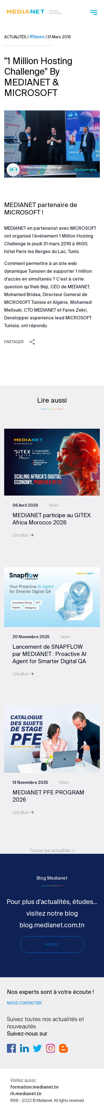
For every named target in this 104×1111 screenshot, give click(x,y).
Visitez (52, 944)
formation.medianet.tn (34, 1086)
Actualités (15, 37)
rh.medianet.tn (25, 1093)
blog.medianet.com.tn (52, 924)
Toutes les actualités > (52, 850)
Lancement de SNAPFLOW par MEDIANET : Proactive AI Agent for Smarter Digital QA (49, 653)
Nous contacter (24, 1003)
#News (36, 36)
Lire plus (23, 534)
